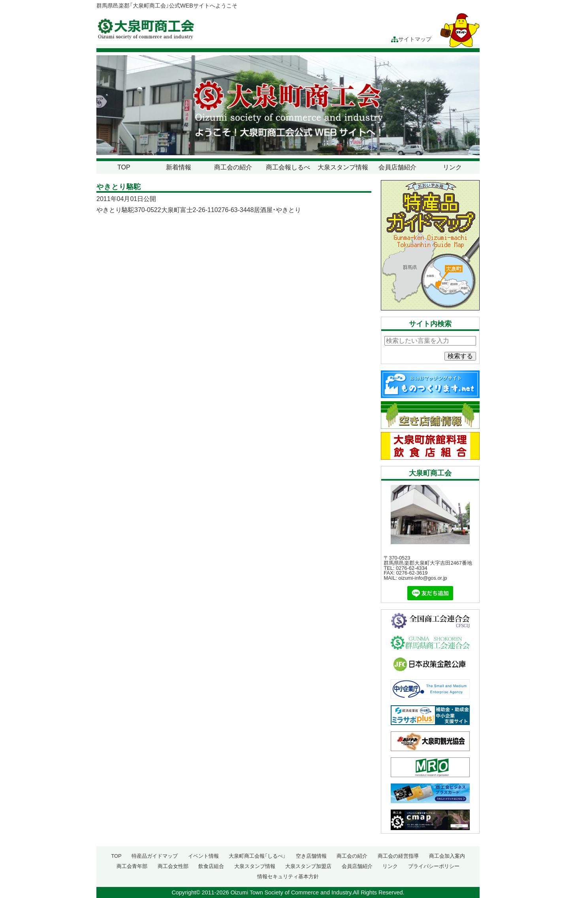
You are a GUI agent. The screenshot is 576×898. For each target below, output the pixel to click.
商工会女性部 (173, 866)
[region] (288, 105)
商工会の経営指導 (398, 856)
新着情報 (178, 167)
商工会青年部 (132, 866)
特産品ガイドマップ (155, 856)
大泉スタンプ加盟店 (308, 866)
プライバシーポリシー (433, 866)
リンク (452, 167)
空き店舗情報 (311, 856)
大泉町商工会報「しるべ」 (257, 856)
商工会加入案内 (447, 856)
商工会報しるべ (288, 167)
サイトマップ (411, 39)
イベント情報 (203, 856)
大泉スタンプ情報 (343, 167)
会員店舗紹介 (397, 167)
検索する (460, 356)
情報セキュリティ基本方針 (288, 876)
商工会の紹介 (233, 167)
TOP (123, 167)
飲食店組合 (211, 866)
